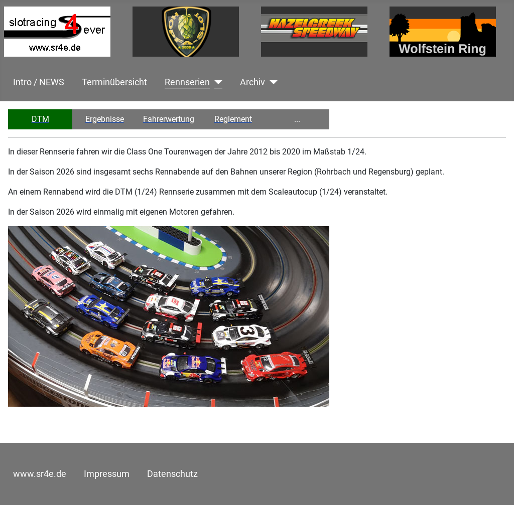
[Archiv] (271, 82)
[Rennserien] (216, 82)
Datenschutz (172, 474)
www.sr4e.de (39, 474)
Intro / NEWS (38, 82)
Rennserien (187, 82)
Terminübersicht (114, 82)
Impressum (107, 474)
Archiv (252, 82)
